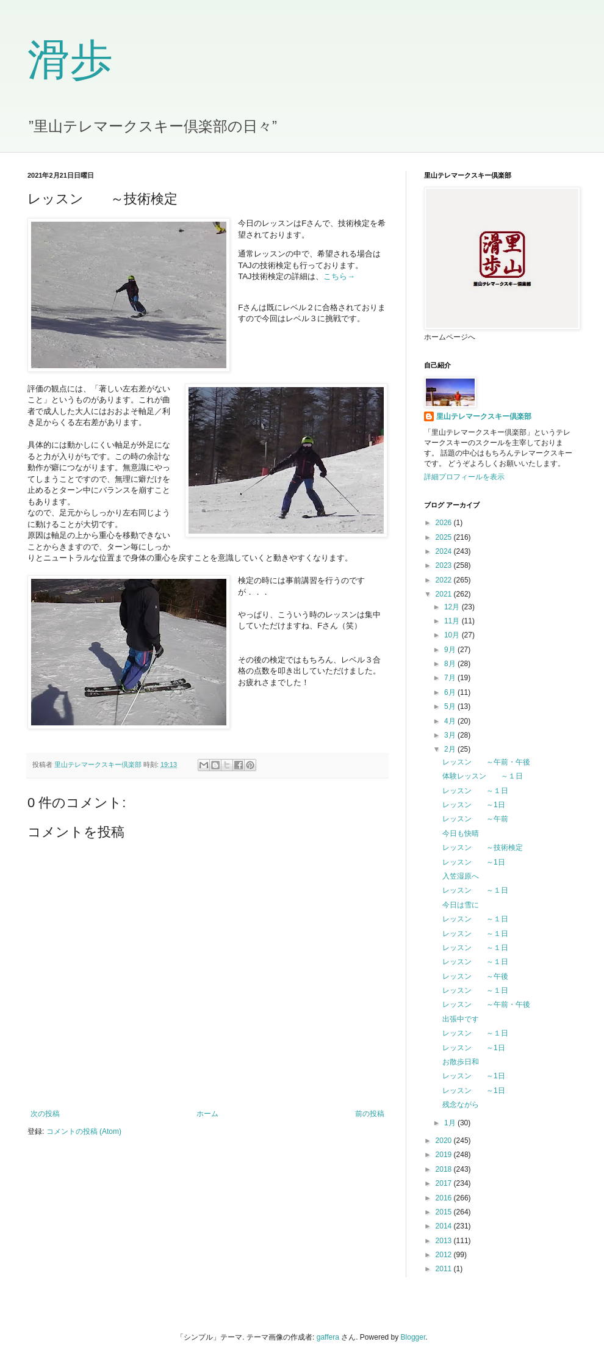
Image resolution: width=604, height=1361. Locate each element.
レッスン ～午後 (475, 976)
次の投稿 (45, 1113)
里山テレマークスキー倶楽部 (483, 416)
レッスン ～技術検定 (482, 847)
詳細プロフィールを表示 (464, 477)
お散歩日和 (460, 1062)
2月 (451, 749)
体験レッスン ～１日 (482, 776)
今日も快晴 (460, 833)
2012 (445, 1254)
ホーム (207, 1113)
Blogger (413, 1337)
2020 (445, 1140)
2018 (445, 1169)
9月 (451, 649)
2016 (445, 1198)
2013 (445, 1240)
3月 (451, 735)
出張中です (460, 1019)
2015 (445, 1212)
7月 (451, 677)
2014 (445, 1226)
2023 (445, 565)
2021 (445, 594)
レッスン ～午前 (475, 819)
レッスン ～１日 (475, 790)
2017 (445, 1183)
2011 (445, 1269)
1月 (451, 1123)
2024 (445, 551)
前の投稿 (369, 1113)
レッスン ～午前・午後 (486, 762)
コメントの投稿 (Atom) (83, 1131)
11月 (453, 621)
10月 (453, 635)
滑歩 (70, 60)
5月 (451, 706)
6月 (451, 692)
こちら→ (339, 276)
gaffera (328, 1337)
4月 (451, 721)
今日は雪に (460, 905)
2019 (445, 1154)
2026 (445, 522)
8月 (451, 663)
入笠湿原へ (460, 876)
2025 (445, 537)
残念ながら (460, 1104)
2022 (445, 580)
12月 (453, 607)
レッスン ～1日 (473, 804)
